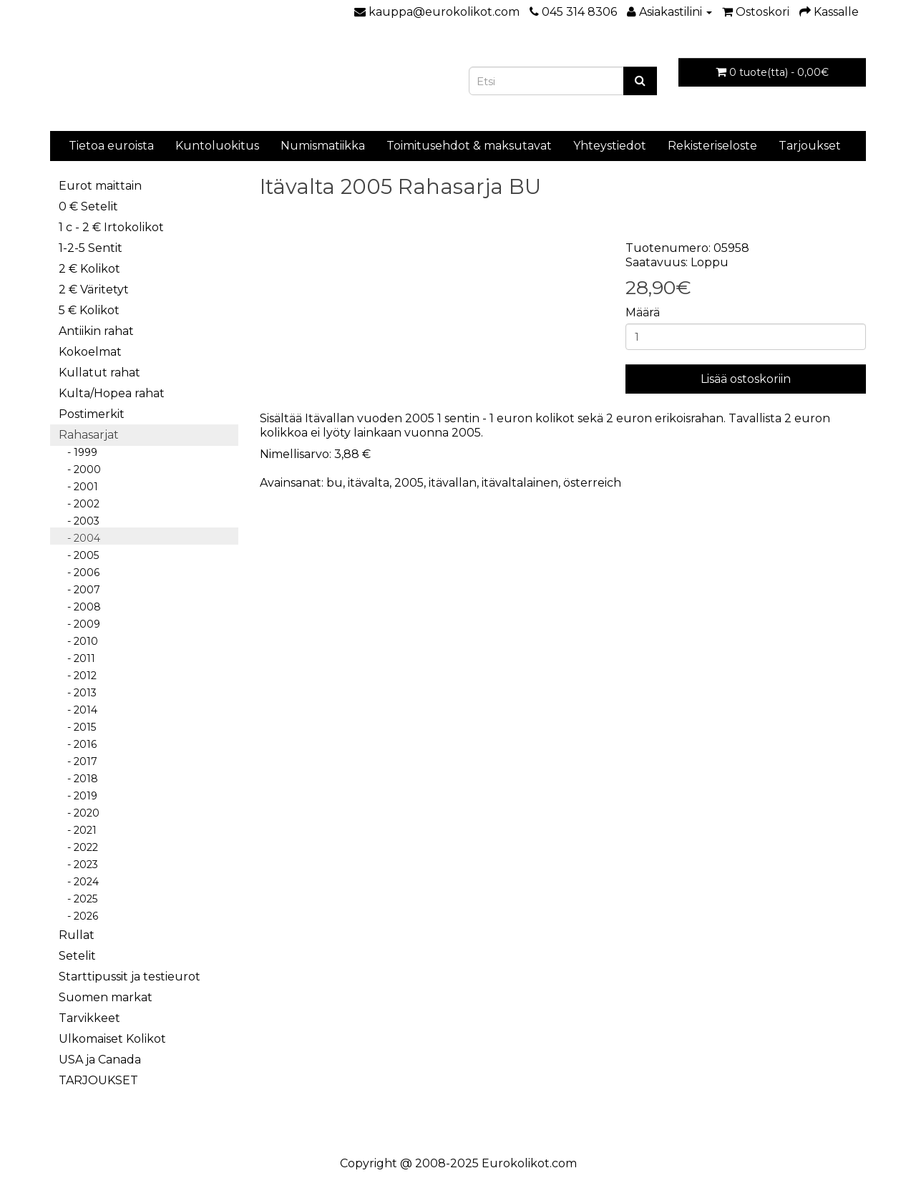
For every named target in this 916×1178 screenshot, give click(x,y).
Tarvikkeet (89, 1018)
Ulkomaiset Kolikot (112, 1039)
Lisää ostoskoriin (746, 379)
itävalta (368, 483)
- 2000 (80, 469)
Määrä (642, 312)
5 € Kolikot (89, 310)
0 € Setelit (88, 206)
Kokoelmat (90, 352)
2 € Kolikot (89, 269)
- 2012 (78, 675)
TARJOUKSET (98, 1080)
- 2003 (79, 521)
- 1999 (78, 452)
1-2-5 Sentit (90, 248)
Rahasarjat (89, 435)
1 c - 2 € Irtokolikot (111, 227)
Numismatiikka (323, 145)
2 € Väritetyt (94, 289)
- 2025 (78, 898)
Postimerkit (92, 414)
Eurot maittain (100, 186)
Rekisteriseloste (712, 145)
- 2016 (78, 744)
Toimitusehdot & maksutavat (469, 145)
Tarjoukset (810, 145)
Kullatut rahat (99, 372)
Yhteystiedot (609, 145)
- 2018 (78, 778)
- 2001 (78, 486)
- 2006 (79, 572)
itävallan (453, 483)
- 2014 (78, 710)
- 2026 (78, 916)
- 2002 (79, 503)
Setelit (77, 956)
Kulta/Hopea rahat (112, 393)
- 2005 (79, 555)
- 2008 (80, 606)
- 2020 (79, 813)
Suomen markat (105, 997)
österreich (592, 483)
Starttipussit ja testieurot (129, 976)
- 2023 (78, 864)
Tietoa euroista (111, 145)
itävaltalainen (520, 483)
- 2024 (79, 881)
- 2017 (78, 761)
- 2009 (79, 624)
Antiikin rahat (96, 331)
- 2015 (77, 727)
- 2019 (78, 795)
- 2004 (79, 538)
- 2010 (78, 641)
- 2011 (77, 658)
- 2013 (78, 692)
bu (334, 483)
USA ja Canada (100, 1059)
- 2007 (79, 589)
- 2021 (78, 830)
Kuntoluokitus (217, 145)
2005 (409, 483)
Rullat (76, 935)
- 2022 (78, 847)
